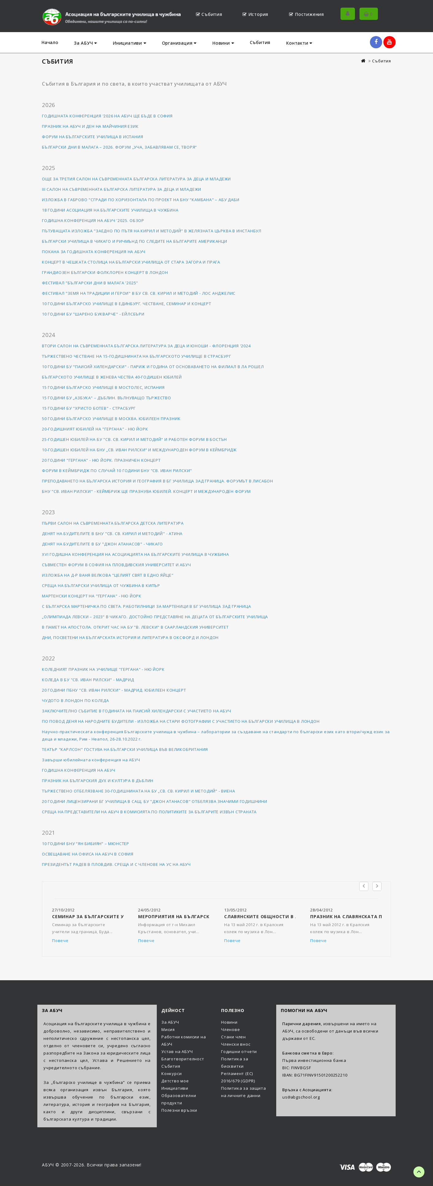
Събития (260, 42)
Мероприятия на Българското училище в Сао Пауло (209, 916)
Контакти (299, 43)
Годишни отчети (239, 1051)
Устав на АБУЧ (177, 1051)
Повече (60, 940)
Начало (49, 42)
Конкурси (171, 1073)
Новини (223, 43)
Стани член (233, 1037)
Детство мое (175, 1081)
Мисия (168, 1029)
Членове (230, 1029)
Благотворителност (182, 1059)
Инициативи (129, 43)
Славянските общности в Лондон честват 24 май (291, 916)
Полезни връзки (179, 1110)
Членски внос (235, 1044)
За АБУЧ (85, 43)
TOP (419, 1172)
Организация (179, 43)
